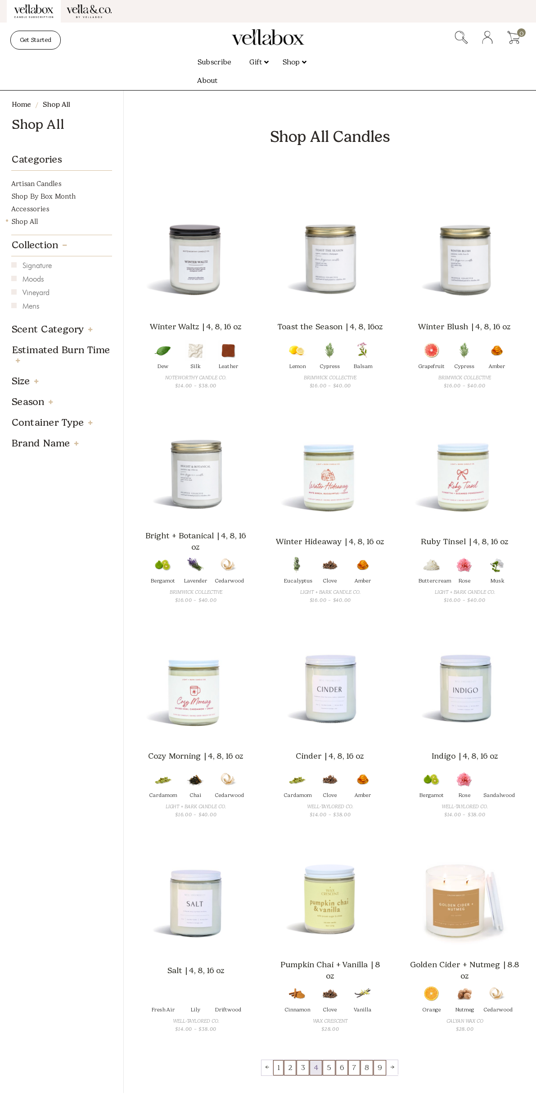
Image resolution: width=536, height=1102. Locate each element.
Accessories (30, 209)
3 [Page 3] (303, 1067)
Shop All (24, 222)
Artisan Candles (36, 184)
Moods (33, 279)
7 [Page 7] (354, 1067)
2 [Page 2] (290, 1067)
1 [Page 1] (278, 1067)
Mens (31, 306)
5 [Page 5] (329, 1067)
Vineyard (36, 293)
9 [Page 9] (380, 1067)
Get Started (35, 39)
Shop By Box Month (43, 196)
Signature (37, 266)
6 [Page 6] (342, 1067)
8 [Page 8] (367, 1067)
